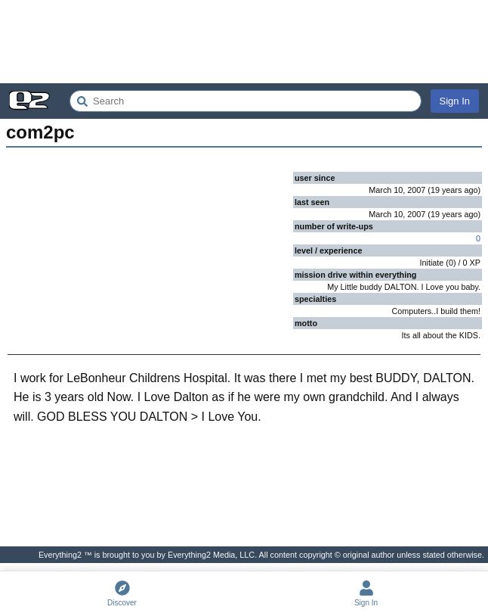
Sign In (455, 101)
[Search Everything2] (245, 101)
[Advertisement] (244, 41)
